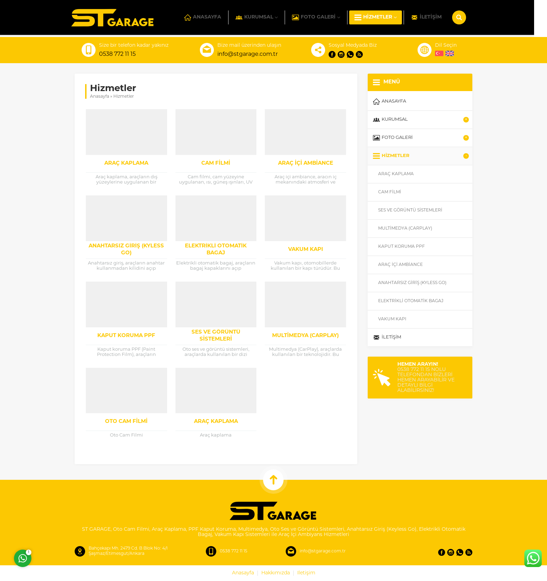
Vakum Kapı (305, 249)
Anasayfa (99, 97)
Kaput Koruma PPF (126, 335)
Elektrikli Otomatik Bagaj (216, 250)
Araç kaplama (216, 421)
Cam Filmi (215, 163)
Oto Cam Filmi (126, 421)
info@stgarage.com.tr (247, 54)
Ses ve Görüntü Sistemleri (216, 336)
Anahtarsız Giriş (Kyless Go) (126, 250)
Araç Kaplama (126, 163)
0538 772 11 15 (117, 54)
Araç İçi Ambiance (305, 163)
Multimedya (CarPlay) (305, 335)
